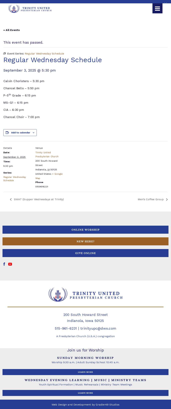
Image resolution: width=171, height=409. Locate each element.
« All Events (11, 30)
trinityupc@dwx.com (98, 328)
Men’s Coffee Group (151, 199)
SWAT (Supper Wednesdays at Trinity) (38, 199)
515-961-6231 (66, 328)
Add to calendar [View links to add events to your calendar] (20, 132)
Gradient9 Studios (107, 404)
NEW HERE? (86, 241)
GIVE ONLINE (85, 253)
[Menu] (157, 8)
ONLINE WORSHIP (85, 229)
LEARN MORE (85, 372)
